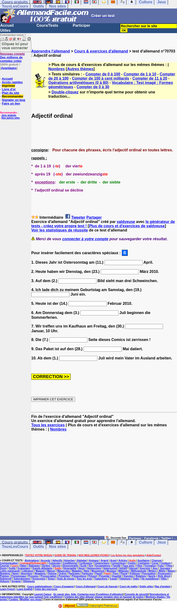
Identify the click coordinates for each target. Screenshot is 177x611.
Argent (104, 560)
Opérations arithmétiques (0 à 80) (78, 83)
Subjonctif (6, 578)
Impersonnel (110, 568)
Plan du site (10, 93)
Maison (51, 571)
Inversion (145, 568)
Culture (145, 542)
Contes (132, 563)
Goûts (12, 568)
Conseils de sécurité (136, 594)
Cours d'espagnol (64, 586)
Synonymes (38, 578)
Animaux (94, 560)
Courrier (4, 565)
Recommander (12, 96)
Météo (162, 571)
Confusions (85, 563)
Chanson (157, 560)
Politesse (135, 573)
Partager (94, 217)
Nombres (56, 69)
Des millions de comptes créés (12, 57)
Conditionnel (70, 563)
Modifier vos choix (30, 599)
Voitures (4, 581)
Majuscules (63, 571)
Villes (164, 578)
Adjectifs (57, 560)
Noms (15, 573)
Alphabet (82, 560)
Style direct (164, 576)
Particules (87, 573)
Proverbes (64, 576)
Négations (40, 573)
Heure (81, 568)
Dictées (46, 565)
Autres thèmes (80, 69)
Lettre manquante (10, 571)
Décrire (56, 565)
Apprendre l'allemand (50, 51)
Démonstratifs (70, 565)
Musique (111, 571)
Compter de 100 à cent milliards (100, 78)
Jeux (161, 542)
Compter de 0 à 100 (103, 74)
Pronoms (33, 576)
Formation (150, 565)
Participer (81, 25)
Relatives (141, 576)
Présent (92, 576)
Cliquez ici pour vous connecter (15, 46)
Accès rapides (12, 82)
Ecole (83, 565)
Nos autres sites (10, 118)
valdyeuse (126, 222)
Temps (51, 578)
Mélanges (123, 571)
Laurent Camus (42, 594)
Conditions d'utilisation (110, 594)
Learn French (7, 589)
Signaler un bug (13, 100)
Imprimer (8, 85)
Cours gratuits (15, 542)
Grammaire (24, 568)
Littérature (27, 571)
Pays (115, 573)
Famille (117, 565)
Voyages (16, 581)
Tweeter (78, 217)
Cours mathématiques (39, 586)
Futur (161, 565)
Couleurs (165, 563)
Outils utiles (146, 586)
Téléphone (125, 578)
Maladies (77, 571)
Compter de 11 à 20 (149, 78)
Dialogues (34, 565)
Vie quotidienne (150, 578)
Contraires (144, 563)
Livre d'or (9, 89)
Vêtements (29, 581)
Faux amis (128, 565)
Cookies (13, 599)
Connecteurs (118, 563)
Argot (113, 560)
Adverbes (69, 560)
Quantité (117, 576)
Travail (113, 578)
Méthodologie (138, 571)
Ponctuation (149, 573)
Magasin (40, 571)
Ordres (63, 573)
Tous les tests (84, 578)
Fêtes (169, 565)
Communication (9, 563)
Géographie (69, 568)
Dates (23, 565)
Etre (91, 565)
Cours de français (108, 586)
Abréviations (32, 560)
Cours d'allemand (86, 586)
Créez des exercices (46, 589)
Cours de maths (129, 586)
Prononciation (48, 576)
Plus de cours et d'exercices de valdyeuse (127, 226)
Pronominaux (18, 576)
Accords (45, 560)
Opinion (52, 573)
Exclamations (102, 565)
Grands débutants (42, 568)
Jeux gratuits (8, 115)
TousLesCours (15, 6)
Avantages (8, 68)
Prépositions (79, 576)
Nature (171, 571)
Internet (133, 568)
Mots (86, 571)
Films (139, 565)
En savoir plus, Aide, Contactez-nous (74, 594)
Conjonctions (101, 563)
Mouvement (98, 571)
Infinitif (123, 568)
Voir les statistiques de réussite (59, 230)
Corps (155, 563)
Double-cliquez (65, 92)
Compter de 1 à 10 (140, 74)
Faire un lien (11, 103)
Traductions (101, 578)
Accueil (7, 25)
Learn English (25, 589)
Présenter (104, 576)
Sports (152, 576)
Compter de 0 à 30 (93, 87)
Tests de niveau (65, 578)
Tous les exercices (48, 425)
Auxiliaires (144, 560)
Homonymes (94, 568)
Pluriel (124, 573)
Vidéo (136, 578)
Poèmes (4, 576)
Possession (164, 573)
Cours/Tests (47, 25)
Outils (38, 6)
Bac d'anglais (162, 586)
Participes (74, 573)
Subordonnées (22, 578)
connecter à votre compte (85, 239)
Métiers (152, 571)
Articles (122, 560)
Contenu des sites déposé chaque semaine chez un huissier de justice (104, 597)
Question (128, 576)
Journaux (165, 568)
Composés (55, 563)
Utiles (5, 30)
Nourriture (26, 573)
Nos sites (57, 6)
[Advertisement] (104, 486)
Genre (3, 568)
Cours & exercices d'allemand (101, 51)
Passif (98, 573)
